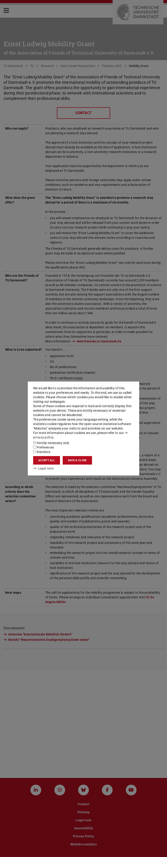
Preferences (43, 447)
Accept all (46, 460)
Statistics (41, 452)
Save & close (77, 460)
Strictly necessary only (51, 443)
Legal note (43, 468)
